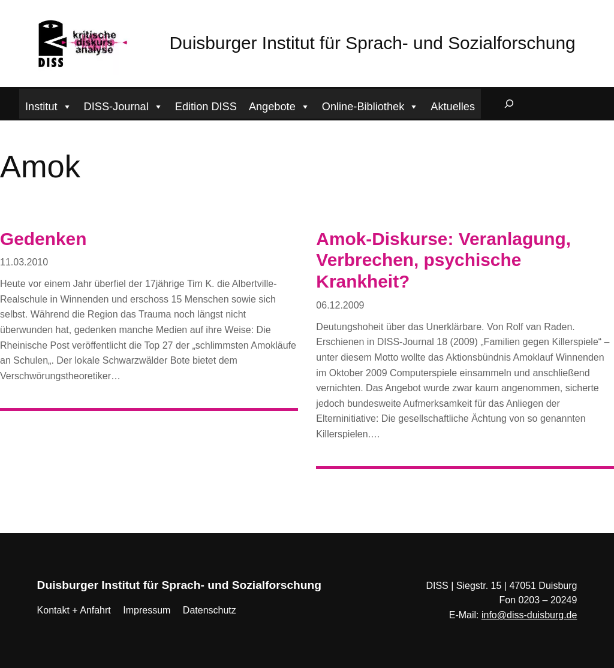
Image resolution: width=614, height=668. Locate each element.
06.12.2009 (340, 305)
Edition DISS (206, 107)
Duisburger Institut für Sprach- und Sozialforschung (373, 43)
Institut (48, 105)
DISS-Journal (123, 105)
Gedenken (43, 239)
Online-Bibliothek (370, 105)
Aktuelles (453, 107)
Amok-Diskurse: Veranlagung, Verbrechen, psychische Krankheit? (443, 260)
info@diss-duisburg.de (529, 615)
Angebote (279, 105)
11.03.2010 (24, 262)
